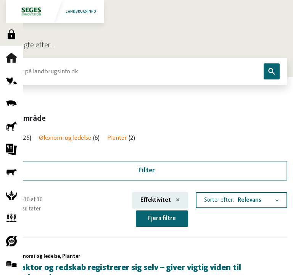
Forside (13, 57)
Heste (13, 126)
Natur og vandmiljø (13, 195)
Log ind (13, 34)
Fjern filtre (162, 218)
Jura (13, 149)
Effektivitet (160, 200)
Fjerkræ (13, 80)
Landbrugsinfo (54, 11)
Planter (13, 218)
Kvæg (13, 172)
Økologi (13, 241)
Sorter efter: (219, 200)
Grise (13, 103)
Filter (146, 170)
